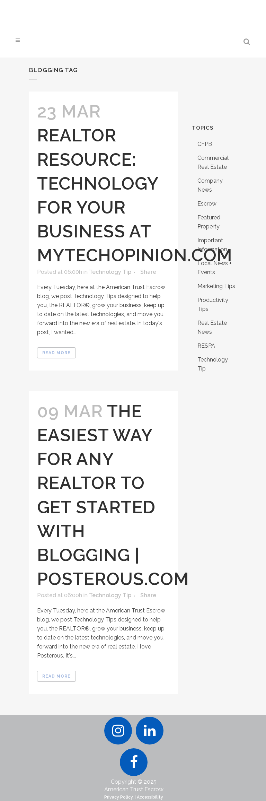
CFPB (204, 144)
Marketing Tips (216, 286)
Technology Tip (110, 272)
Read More (56, 352)
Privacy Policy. (119, 797)
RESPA (206, 345)
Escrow (206, 203)
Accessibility (150, 797)
